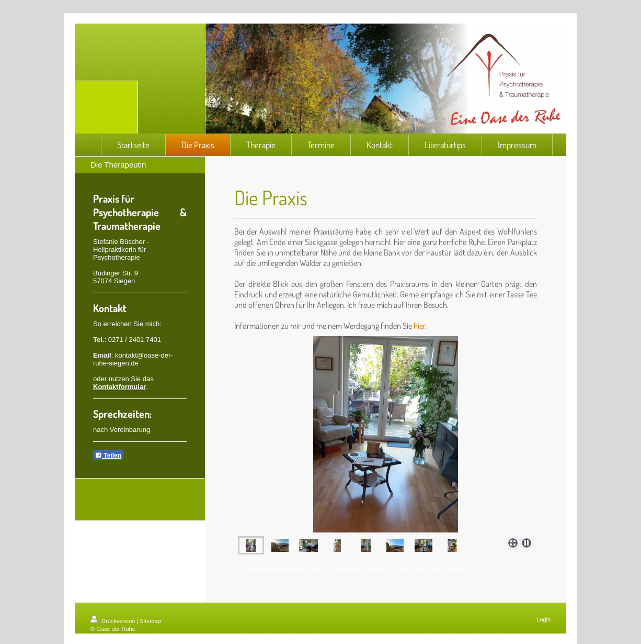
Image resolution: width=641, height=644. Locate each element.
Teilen (108, 455)
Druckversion (113, 621)
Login (543, 619)
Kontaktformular (119, 387)
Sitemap (150, 621)
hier (419, 325)
